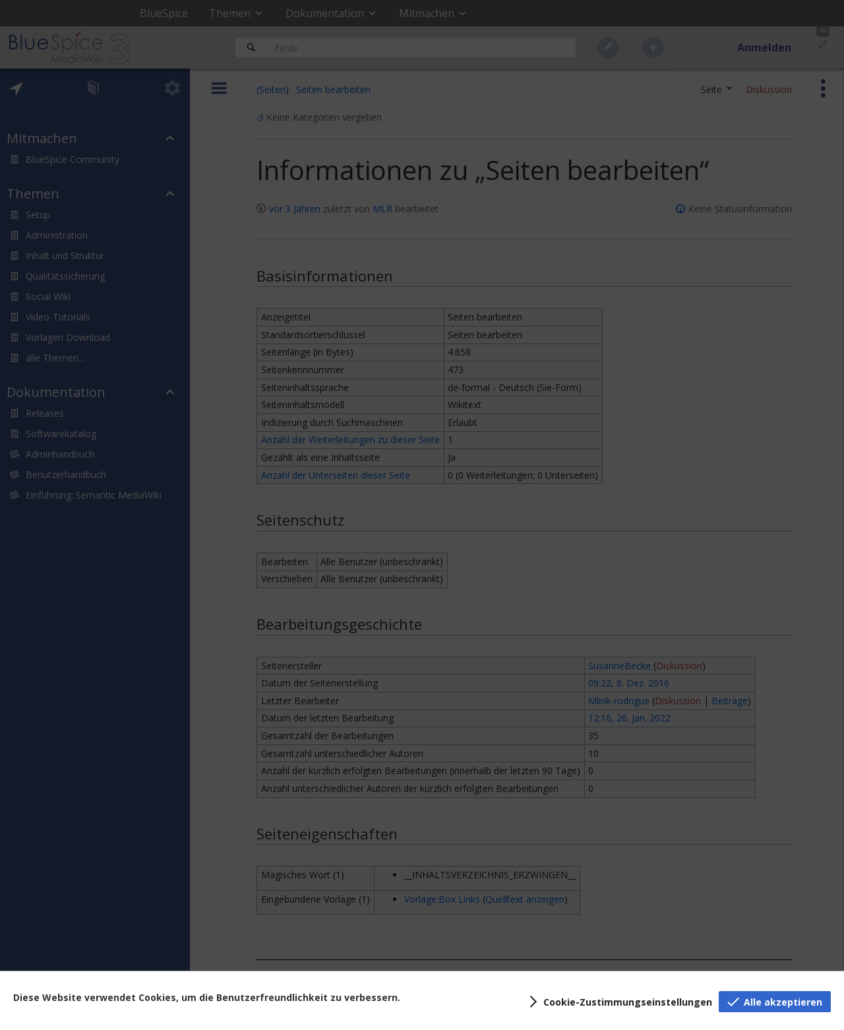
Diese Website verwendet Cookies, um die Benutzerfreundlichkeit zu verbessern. (206, 997)
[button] (618, 1001)
